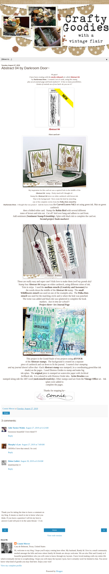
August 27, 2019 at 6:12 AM (37, 428)
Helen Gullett (14, 461)
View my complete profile (11, 565)
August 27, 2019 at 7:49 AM (33, 444)
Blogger (59, 571)
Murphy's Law (14, 444)
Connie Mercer (23, 544)
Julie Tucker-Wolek (16, 428)
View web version (54, 535)
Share (6, 413)
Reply (10, 436)
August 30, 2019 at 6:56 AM (32, 461)
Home (54, 530)
